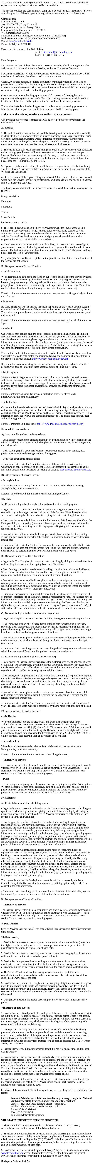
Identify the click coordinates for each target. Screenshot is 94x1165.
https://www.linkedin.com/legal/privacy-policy (60, 424)
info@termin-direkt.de (20, 41)
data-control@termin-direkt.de (57, 52)
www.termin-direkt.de (12, 1153)
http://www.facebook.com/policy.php (49, 358)
